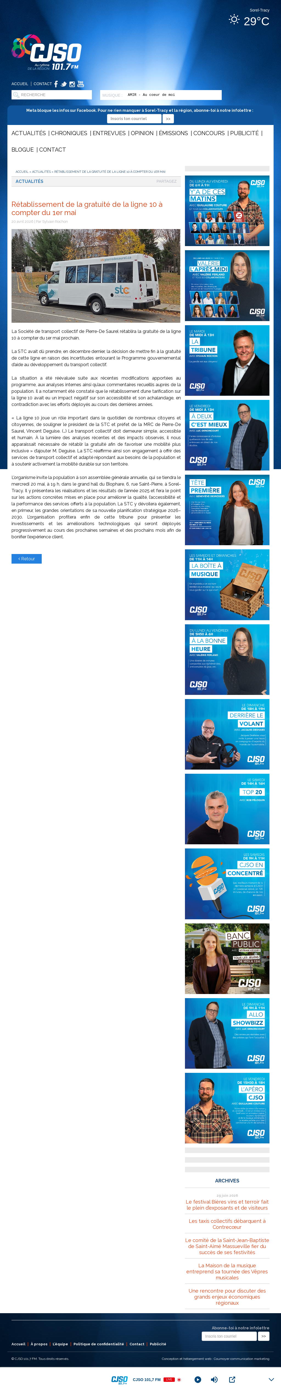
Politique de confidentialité (99, 1344)
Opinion (142, 133)
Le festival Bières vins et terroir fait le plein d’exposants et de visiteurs (227, 1205)
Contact (43, 84)
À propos (39, 1344)
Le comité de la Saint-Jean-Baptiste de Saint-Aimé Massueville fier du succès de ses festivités (227, 1246)
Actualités (29, 133)
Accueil (20, 84)
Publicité (244, 133)
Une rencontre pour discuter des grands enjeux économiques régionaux (227, 1297)
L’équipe (60, 1344)
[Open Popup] (232, 1380)
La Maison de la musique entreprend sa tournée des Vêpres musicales (227, 1271)
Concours (209, 133)
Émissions (173, 133)
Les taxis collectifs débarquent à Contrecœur (227, 1224)
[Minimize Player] (271, 1380)
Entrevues (109, 133)
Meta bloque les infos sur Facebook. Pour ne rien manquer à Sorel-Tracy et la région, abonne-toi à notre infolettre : (140, 114)
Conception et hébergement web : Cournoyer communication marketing (215, 1359)
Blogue (23, 149)
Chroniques (69, 133)
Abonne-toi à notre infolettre (240, 1328)
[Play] (198, 1380)
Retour (26, 558)
